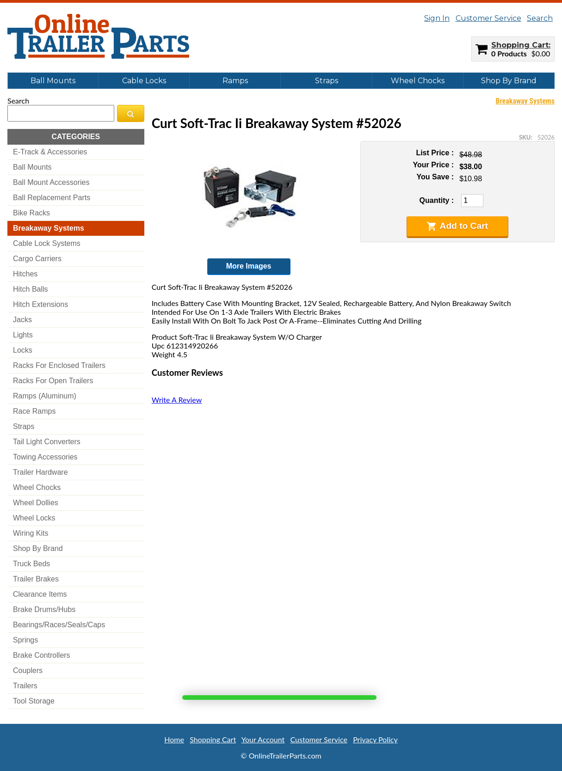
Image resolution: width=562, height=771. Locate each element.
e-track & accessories (50, 152)
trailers (25, 686)
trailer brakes (36, 579)
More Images (249, 266)
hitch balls (30, 289)
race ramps (34, 411)
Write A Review (177, 399)
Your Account (262, 739)
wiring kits (30, 533)
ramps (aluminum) (44, 396)
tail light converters (46, 442)
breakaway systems (48, 228)
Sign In (437, 18)
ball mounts (32, 167)
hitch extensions (40, 304)
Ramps (235, 80)
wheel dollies (35, 503)
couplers (28, 670)
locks (22, 350)
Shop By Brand (509, 80)
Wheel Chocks (418, 80)
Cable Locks (144, 80)
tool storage (34, 701)
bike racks (31, 213)
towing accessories (45, 457)
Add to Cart (457, 226)
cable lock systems (46, 243)
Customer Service (488, 18)
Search (540, 18)
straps (23, 426)
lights (23, 335)
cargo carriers (37, 259)
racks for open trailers (53, 381)
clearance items (40, 594)
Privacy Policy (375, 739)
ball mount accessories (51, 182)
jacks (22, 320)
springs (25, 640)
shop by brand (38, 548)
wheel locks (34, 518)
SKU (525, 137)
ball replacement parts (51, 198)
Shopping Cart (520, 45)
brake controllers (41, 655)
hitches (25, 274)
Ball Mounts (53, 80)
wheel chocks (37, 487)
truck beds (31, 564)
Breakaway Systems (525, 101)
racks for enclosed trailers (59, 365)
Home (174, 739)
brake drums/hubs (44, 609)
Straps (326, 80)
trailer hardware (40, 472)
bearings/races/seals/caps (59, 625)
